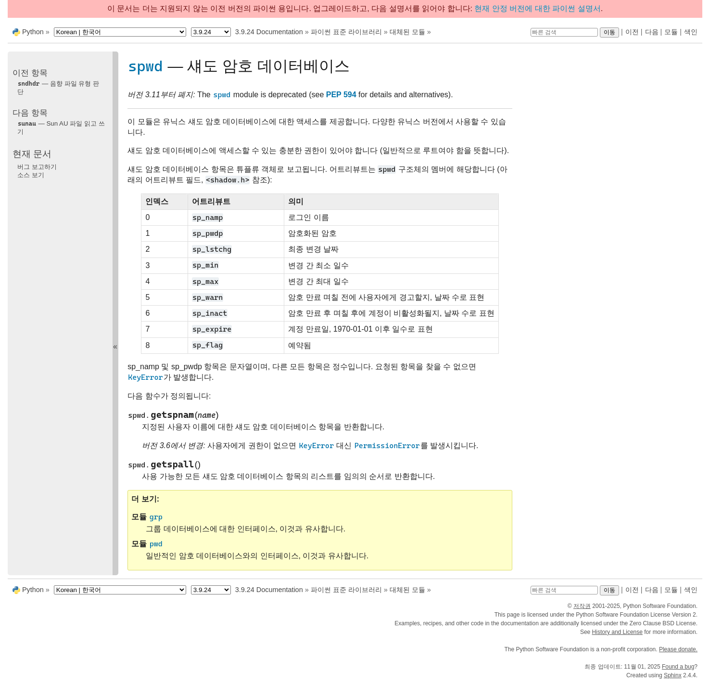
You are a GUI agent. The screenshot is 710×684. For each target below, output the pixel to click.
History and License (617, 632)
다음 (652, 32)
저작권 (582, 606)
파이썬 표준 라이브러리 (346, 32)
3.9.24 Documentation (269, 32)
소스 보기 (30, 175)
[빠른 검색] (564, 32)
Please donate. (678, 649)
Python (33, 32)
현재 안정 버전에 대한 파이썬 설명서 (537, 8)
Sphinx (673, 675)
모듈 (671, 32)
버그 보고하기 (37, 166)
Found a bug (678, 666)
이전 (632, 32)
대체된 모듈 (407, 32)
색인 (690, 32)
